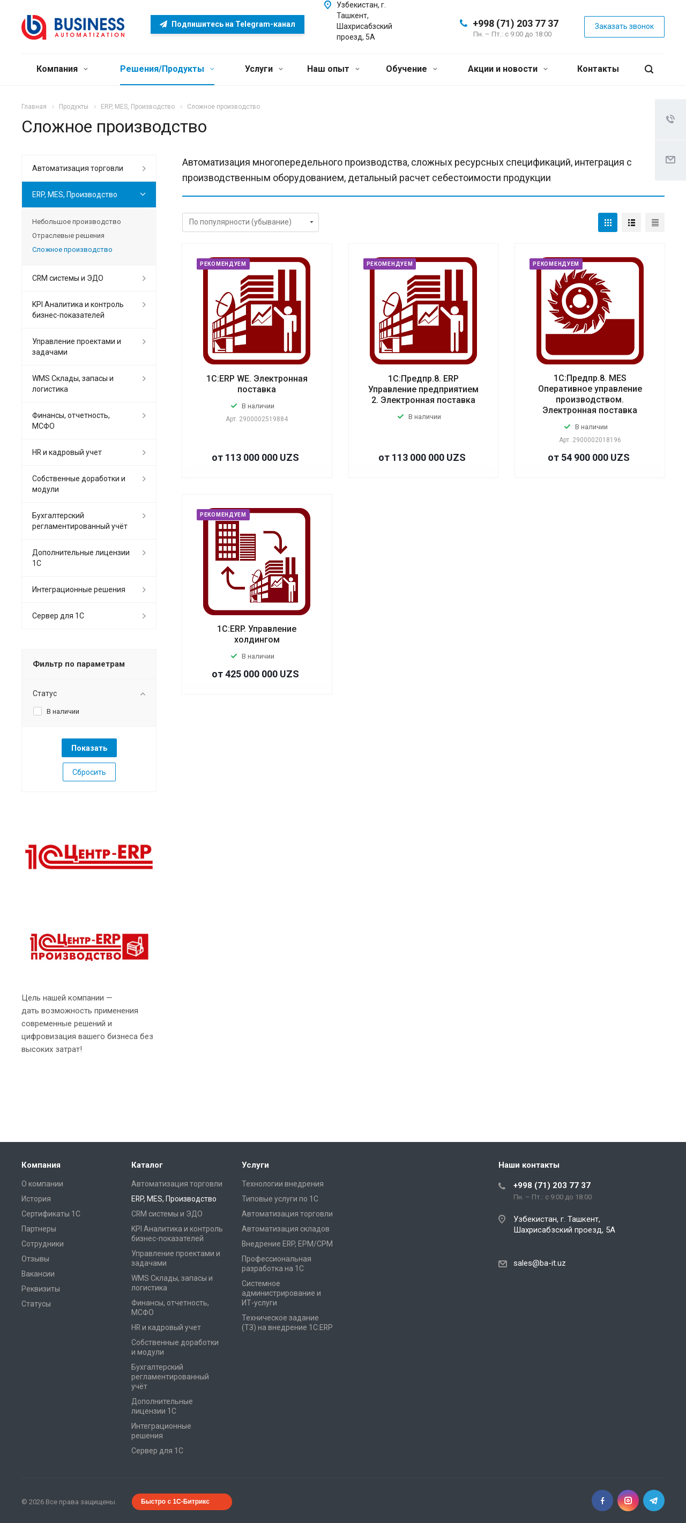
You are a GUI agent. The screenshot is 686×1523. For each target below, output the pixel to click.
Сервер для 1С (58, 615)
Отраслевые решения (68, 236)
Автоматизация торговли (77, 168)
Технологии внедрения (283, 1183)
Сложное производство (72, 249)
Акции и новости (508, 69)
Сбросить (89, 772)
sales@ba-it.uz (539, 1263)
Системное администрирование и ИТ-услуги (281, 1293)
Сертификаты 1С (50, 1214)
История (36, 1198)
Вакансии (38, 1274)
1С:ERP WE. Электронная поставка (257, 384)
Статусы (36, 1304)
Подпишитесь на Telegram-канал (227, 24)
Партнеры (38, 1229)
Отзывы (35, 1259)
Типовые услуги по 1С (280, 1198)
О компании (42, 1183)
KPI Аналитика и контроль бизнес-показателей (78, 309)
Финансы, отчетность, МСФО (71, 420)
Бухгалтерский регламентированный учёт (80, 521)
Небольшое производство (76, 222)
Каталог (147, 1165)
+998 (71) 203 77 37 (515, 23)
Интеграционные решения (78, 589)
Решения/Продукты (167, 69)
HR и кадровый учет (67, 452)
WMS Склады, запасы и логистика (73, 383)
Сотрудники (42, 1244)
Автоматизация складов (286, 1229)
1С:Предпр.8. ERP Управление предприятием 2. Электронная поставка (423, 389)
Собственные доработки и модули (78, 484)
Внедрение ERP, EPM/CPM (287, 1244)
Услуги (264, 69)
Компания (62, 69)
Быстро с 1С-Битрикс (175, 1501)
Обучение (411, 69)
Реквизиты (40, 1289)
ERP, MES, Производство (74, 194)
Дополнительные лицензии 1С (81, 558)
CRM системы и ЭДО (67, 278)
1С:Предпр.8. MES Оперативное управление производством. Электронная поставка (590, 394)
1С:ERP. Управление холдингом (256, 634)
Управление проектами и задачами (76, 346)
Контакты (598, 69)
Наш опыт (333, 69)
